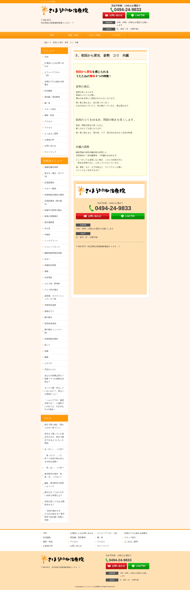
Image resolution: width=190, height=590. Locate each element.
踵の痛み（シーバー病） (53, 331)
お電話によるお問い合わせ (54, 64)
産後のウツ (49, 311)
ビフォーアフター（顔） (52, 74)
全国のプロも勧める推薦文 (54, 83)
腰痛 (46, 357)
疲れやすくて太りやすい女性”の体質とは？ (54, 493)
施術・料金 (73, 35)
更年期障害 (49, 222)
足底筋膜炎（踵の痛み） (53, 202)
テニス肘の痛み (51, 290)
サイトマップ (50, 152)
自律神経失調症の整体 (54, 195)
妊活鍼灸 (48, 91)
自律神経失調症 (51, 339)
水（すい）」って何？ (54, 449)
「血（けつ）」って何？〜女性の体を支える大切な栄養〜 (54, 458)
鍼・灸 (47, 103)
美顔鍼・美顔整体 (52, 97)
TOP (52, 35)
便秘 (46, 271)
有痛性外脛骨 (50, 265)
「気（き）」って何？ (54, 468)
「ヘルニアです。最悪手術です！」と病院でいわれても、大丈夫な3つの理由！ (54, 405)
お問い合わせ (50, 146)
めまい (47, 259)
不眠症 (47, 235)
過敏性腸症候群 (51, 167)
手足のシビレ (50, 369)
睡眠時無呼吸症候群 (53, 253)
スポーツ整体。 (51, 189)
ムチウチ (48, 363)
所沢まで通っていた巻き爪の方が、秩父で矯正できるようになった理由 (54, 438)
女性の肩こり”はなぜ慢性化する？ (54, 503)
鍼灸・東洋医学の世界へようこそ (54, 484)
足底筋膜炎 (49, 182)
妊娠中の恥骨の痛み (53, 210)
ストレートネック (52, 247)
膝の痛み (48, 317)
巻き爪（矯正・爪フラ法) (54, 174)
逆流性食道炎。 (51, 323)
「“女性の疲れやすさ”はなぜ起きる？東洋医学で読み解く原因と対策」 (54, 515)
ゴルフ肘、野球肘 (52, 284)
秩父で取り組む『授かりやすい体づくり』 (54, 426)
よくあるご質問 (51, 134)
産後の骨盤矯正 (51, 216)
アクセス (117, 35)
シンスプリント (51, 241)
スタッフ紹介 (95, 35)
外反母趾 (48, 277)
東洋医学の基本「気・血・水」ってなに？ (54, 475)
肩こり (47, 345)
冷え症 (47, 228)
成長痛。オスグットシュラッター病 (54, 297)
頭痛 (46, 351)
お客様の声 (49, 140)
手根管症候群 (50, 305)
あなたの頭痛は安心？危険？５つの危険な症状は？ (54, 378)
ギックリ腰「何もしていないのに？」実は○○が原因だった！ (54, 391)
